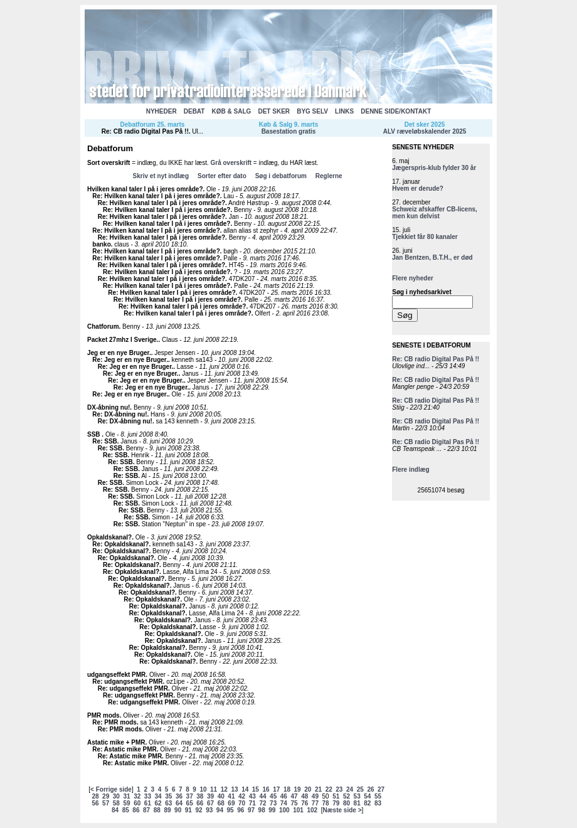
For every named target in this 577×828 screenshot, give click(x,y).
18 (286, 789)
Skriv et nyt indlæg (161, 175)
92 (198, 810)
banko (101, 244)
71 (252, 803)
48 (304, 796)
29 (105, 796)
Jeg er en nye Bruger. (119, 352)
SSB (94, 434)
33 (147, 796)
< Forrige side (111, 789)
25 (360, 789)
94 (219, 810)
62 (158, 803)
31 (126, 796)
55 (377, 796)
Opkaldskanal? (109, 537)
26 (370, 789)
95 (230, 810)
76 (304, 803)
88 (157, 810)
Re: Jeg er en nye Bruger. (130, 359)
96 (240, 810)
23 (339, 789)
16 (266, 789)
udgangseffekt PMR (116, 674)
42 (241, 796)
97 (251, 810)
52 (346, 796)
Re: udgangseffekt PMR (127, 681)
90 (177, 810)
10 (202, 789)
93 (209, 810)
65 (189, 803)
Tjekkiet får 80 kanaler (425, 236)
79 (335, 803)
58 (116, 803)
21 (318, 789)
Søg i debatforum (281, 175)
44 (262, 796)
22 (329, 789)
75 (293, 803)
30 (116, 796)
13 (234, 789)
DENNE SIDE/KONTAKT (396, 111)
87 (146, 810)
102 (312, 810)
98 (261, 810)
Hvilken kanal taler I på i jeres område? (145, 189)
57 (105, 803)
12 (224, 789)
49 (315, 796)
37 (189, 796)
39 (210, 796)
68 (221, 803)
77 (315, 803)
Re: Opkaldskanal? (120, 544)
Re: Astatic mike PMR (124, 749)
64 (179, 803)
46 (283, 796)
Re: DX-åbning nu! (119, 414)
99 (271, 810)
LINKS (344, 111)
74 (283, 803)
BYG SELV (312, 111)
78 (325, 803)
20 (307, 789)
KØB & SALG (231, 111)
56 (95, 803)
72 (262, 803)
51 (335, 796)
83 (377, 803)
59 (126, 803)
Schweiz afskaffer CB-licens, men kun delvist (434, 213)
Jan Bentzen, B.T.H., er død (432, 257)
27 (381, 789)
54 (367, 796)
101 (298, 810)
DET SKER (274, 111)
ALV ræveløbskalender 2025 (425, 131)
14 (244, 789)
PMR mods (103, 715)
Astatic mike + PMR (116, 742)
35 (168, 796)
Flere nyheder (412, 278)
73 (273, 803)
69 (231, 803)
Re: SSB (104, 441)
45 (273, 796)
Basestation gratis (289, 131)
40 (221, 796)
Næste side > (342, 810)
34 (158, 796)
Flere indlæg (410, 469)
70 (241, 803)
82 (367, 803)
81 (357, 803)
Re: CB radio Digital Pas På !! (145, 131)
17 (276, 789)
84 (115, 810)
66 (199, 803)
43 (252, 796)
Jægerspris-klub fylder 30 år (434, 167)
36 (179, 796)
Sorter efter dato (222, 175)
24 (349, 789)
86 (135, 810)
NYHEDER (161, 111)
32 (137, 796)
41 (231, 796)
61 (147, 803)
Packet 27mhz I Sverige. (122, 339)
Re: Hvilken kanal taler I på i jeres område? (156, 196)
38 (199, 796)
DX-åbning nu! (108, 407)
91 (188, 810)
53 (357, 796)
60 (137, 803)
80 (346, 803)
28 (95, 796)
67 (210, 803)
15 (255, 789)
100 (284, 810)
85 (125, 810)
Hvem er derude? (417, 188)
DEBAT (194, 111)
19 (297, 789)
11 (213, 789)
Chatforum (103, 326)
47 (293, 796)
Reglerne (328, 175)
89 (167, 810)
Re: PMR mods (114, 722)
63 (168, 803)
